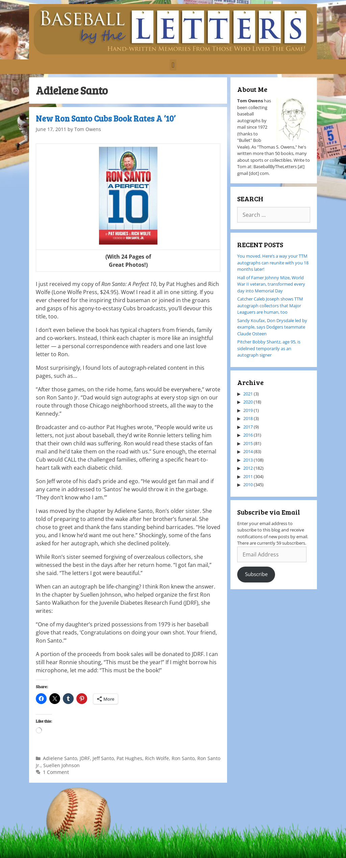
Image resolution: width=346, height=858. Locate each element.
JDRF (85, 758)
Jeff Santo (103, 758)
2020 (248, 402)
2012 (248, 468)
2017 (248, 427)
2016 (248, 435)
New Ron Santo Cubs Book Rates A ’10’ (105, 118)
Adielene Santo (60, 758)
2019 (248, 410)
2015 (248, 443)
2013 (248, 460)
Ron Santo (183, 758)
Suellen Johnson (61, 765)
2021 (248, 394)
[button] (173, 65)
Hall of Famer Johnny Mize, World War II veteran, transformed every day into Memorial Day (271, 284)
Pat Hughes (129, 758)
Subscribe (256, 574)
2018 (248, 418)
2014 (248, 451)
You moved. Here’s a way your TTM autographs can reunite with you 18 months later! (272, 262)
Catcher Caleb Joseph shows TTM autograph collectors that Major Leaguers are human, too (270, 305)
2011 (248, 476)
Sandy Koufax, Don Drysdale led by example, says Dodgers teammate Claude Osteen (272, 327)
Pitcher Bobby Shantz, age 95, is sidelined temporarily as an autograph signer (268, 348)
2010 (248, 485)
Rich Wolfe (157, 758)
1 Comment (56, 772)
